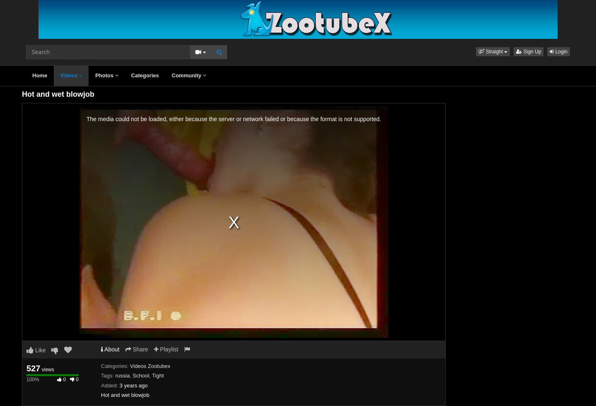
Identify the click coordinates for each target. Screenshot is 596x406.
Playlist (166, 349)
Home (39, 75)
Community (189, 75)
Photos (106, 75)
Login (558, 52)
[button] (493, 51)
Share (136, 349)
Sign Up (528, 52)
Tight (157, 376)
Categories (145, 75)
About (110, 349)
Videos (71, 75)
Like (36, 350)
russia (122, 376)
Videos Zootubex (150, 366)
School (141, 376)
